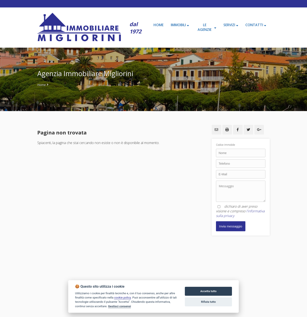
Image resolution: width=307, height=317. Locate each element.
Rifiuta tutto (208, 301)
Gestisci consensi (119, 306)
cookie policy (122, 297)
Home (41, 85)
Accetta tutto (208, 291)
